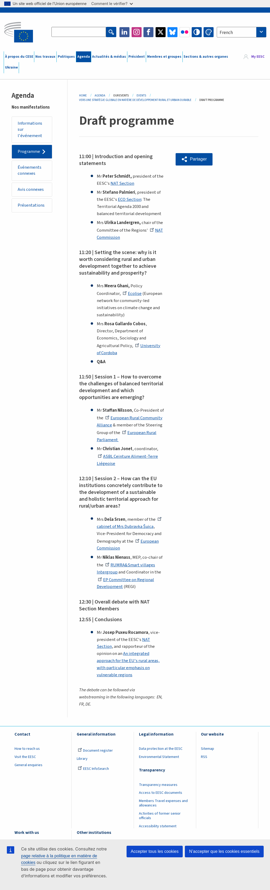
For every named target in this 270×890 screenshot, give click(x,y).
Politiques (66, 56)
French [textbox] (226, 33)
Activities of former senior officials (160, 816)
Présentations (31, 206)
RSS (204, 757)
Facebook (148, 32)
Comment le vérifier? (112, 3)
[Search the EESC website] (78, 32)
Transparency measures (158, 784)
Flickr (185, 32)
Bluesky (172, 32)
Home (83, 96)
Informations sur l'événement (30, 129)
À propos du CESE (19, 56)
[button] (194, 159)
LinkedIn (124, 32)
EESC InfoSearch (93, 768)
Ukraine (11, 67)
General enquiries (28, 765)
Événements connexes (30, 170)
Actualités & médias (109, 56)
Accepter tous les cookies (155, 851)
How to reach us (27, 748)
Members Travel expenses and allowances (163, 803)
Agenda (83, 56)
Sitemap (207, 748)
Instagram (137, 32)
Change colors (209, 32)
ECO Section (129, 199)
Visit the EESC (25, 757)
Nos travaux (45, 56)
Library (82, 758)
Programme (29, 152)
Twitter (161, 32)
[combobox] (241, 32)
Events (141, 96)
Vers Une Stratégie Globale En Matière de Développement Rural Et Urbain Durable (135, 100)
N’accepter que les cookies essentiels (224, 851)
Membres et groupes (164, 56)
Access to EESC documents (160, 792)
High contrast (197, 32)
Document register (95, 750)
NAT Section (122, 183)
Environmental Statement (159, 757)
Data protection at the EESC (160, 748)
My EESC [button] (257, 56)
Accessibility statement (157, 826)
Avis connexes (31, 190)
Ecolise (132, 293)
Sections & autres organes (206, 56)
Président (136, 56)
